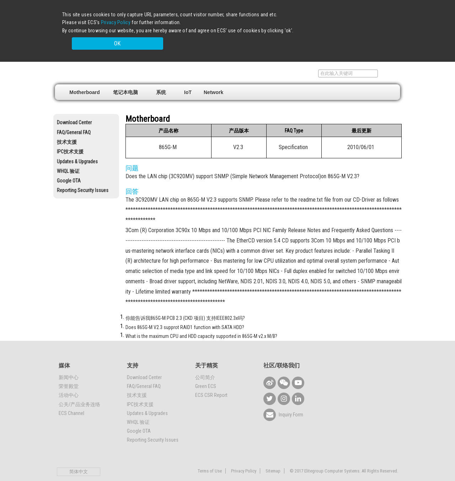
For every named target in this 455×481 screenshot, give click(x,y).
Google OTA (69, 168)
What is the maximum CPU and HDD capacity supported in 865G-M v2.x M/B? (201, 324)
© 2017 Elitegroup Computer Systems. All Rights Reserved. (344, 459)
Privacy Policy (115, 22)
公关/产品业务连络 (79, 392)
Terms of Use (210, 459)
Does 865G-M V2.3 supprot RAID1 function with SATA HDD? (184, 315)
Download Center (74, 111)
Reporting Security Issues (82, 178)
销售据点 (276, 61)
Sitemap (273, 459)
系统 (161, 80)
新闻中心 (69, 365)
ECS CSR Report (211, 383)
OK (330, 32)
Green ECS (205, 374)
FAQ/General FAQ (74, 120)
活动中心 (69, 383)
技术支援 (67, 130)
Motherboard (84, 80)
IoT (188, 80)
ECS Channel (71, 401)
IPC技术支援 (70, 140)
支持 (305, 61)
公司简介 (205, 365)
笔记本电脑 (125, 80)
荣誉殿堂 (69, 374)
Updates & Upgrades (77, 149)
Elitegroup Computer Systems (107, 60)
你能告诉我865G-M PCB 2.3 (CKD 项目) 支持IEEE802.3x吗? (185, 306)
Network (213, 80)
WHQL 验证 (68, 159)
